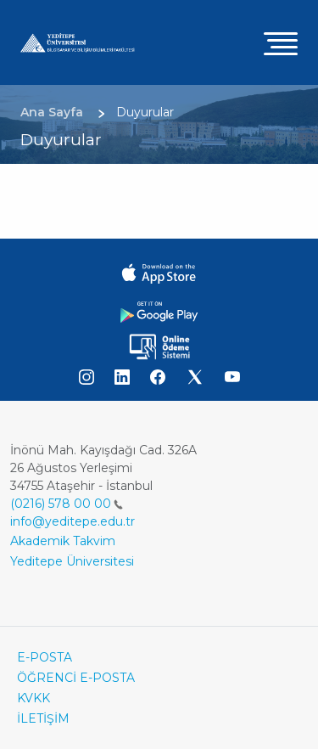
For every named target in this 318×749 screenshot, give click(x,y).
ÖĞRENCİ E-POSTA (76, 677)
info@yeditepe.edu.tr (72, 521)
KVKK (33, 698)
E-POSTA (44, 657)
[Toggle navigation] (281, 43)
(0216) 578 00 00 (66, 503)
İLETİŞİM (43, 718)
